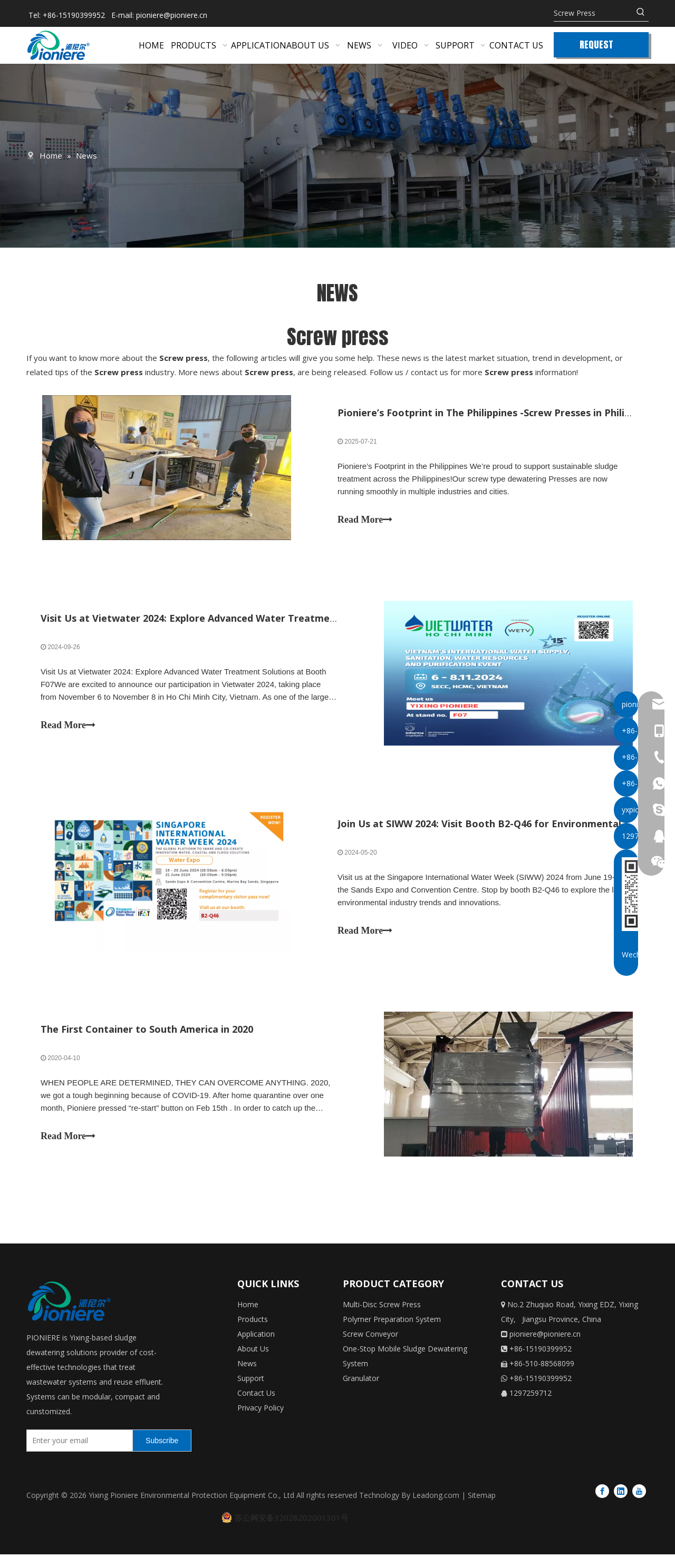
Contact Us (256, 1406)
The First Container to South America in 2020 (148, 1040)
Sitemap (482, 1508)
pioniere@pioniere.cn (171, 15)
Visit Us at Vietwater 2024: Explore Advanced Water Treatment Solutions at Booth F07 (247, 622)
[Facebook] (602, 1503)
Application (256, 1347)
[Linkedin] (621, 1503)
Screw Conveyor (370, 1347)
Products (252, 1332)
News (247, 1377)
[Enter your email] (77, 1453)
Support (250, 1391)
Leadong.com (435, 1508)
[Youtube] (639, 1503)
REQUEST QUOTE (596, 47)
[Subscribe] (161, 1453)
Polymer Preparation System (392, 1332)
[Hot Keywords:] (641, 13)
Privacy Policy (260, 1421)
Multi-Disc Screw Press (382, 1318)
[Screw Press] (593, 13)
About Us (253, 1362)
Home (247, 1318)
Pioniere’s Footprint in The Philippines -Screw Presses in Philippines (496, 414)
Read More (365, 521)
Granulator (361, 1391)
